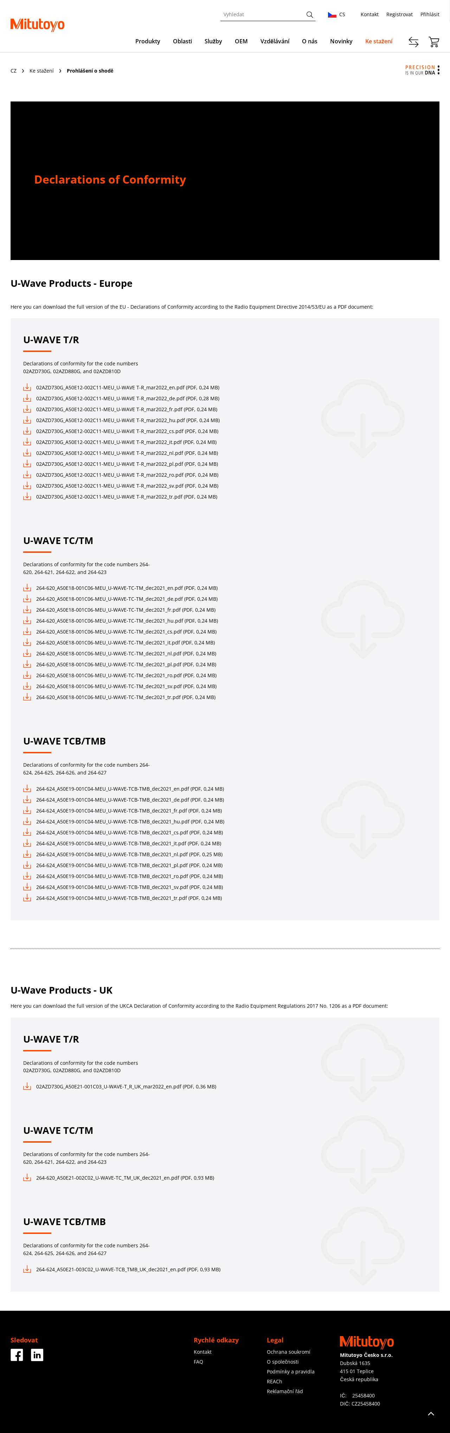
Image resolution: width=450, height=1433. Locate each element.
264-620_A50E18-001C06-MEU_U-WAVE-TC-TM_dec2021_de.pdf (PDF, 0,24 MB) (120, 598)
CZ (14, 70)
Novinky (341, 41)
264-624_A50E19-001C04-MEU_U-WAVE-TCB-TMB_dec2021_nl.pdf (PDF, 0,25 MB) (123, 854)
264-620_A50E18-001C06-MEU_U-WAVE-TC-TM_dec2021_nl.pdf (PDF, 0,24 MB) (119, 653)
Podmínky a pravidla (291, 1371)
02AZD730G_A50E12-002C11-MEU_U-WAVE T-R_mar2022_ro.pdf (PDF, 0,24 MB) (120, 474)
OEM (241, 41)
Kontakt (370, 14)
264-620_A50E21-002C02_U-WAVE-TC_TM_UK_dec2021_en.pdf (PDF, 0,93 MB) (118, 1177)
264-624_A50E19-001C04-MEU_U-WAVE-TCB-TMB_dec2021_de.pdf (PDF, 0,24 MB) (123, 799)
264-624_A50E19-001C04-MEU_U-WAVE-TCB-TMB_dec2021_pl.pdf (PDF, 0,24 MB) (123, 865)
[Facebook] (17, 1358)
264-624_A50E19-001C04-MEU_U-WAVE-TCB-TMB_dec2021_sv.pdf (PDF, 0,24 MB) (123, 887)
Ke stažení (378, 41)
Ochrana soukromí (288, 1351)
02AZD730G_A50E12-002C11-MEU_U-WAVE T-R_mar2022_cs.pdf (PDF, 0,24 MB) (120, 431)
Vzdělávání (275, 41)
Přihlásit (429, 14)
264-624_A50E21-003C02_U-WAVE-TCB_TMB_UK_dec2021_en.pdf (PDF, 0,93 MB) (121, 1269)
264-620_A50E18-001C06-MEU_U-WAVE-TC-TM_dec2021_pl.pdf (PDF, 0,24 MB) (119, 664)
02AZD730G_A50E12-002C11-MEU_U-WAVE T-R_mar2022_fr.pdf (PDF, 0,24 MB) (120, 409)
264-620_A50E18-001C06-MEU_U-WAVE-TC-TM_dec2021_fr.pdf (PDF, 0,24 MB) (119, 609)
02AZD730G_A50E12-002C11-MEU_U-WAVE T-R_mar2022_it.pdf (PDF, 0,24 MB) (120, 442)
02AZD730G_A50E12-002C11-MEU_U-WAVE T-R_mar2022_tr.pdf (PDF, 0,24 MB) (120, 496)
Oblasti (182, 41)
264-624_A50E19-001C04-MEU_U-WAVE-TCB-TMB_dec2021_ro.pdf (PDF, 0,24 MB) (123, 876)
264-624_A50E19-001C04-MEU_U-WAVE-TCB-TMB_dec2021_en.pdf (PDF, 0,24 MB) (123, 788)
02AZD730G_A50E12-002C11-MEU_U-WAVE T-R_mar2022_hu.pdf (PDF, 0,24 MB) (121, 420)
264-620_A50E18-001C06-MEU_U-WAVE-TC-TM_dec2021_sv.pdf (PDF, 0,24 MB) (120, 686)
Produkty (147, 41)
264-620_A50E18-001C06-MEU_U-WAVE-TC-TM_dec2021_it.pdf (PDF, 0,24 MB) (119, 642)
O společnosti (283, 1361)
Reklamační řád (285, 1391)
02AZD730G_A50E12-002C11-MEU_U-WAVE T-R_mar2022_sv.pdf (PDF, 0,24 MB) (120, 485)
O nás (309, 41)
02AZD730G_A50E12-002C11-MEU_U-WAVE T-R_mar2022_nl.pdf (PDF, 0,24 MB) (120, 453)
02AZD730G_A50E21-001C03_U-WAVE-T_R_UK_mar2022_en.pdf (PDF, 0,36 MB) (119, 1086)
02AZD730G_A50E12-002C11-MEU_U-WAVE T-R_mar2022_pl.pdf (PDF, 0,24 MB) (120, 464)
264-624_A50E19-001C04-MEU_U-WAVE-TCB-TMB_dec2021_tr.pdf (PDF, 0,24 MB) (122, 898)
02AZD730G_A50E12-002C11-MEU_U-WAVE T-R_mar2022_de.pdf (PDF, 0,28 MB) (121, 398)
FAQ (198, 1361)
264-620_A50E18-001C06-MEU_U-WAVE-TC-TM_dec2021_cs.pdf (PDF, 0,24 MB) (120, 631)
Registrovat (399, 14)
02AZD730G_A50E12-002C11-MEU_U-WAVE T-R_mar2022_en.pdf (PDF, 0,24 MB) (121, 387)
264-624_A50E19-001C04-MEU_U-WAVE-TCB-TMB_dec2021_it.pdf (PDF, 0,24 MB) (122, 843)
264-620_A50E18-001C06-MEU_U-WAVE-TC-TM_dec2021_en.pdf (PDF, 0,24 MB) (120, 588)
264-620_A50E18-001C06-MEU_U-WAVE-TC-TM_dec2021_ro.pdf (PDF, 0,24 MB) (120, 675)
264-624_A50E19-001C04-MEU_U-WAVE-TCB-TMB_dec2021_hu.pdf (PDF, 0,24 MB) (123, 821)
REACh (274, 1381)
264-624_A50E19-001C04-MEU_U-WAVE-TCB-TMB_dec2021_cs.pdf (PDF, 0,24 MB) (123, 832)
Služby (213, 41)
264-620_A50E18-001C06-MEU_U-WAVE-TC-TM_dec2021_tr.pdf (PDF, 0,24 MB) (119, 697)
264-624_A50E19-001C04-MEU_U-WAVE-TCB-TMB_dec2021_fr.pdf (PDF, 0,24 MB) (122, 810)
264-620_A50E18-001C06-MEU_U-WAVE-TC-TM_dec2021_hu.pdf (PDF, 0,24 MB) (120, 620)
